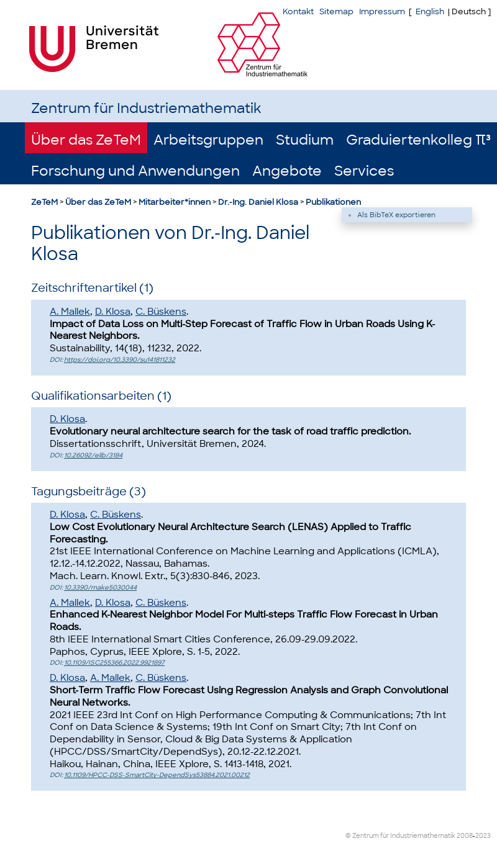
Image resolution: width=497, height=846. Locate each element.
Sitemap (336, 11)
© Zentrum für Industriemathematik (400, 836)
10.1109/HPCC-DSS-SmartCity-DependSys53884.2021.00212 (157, 775)
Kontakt (298, 11)
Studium (305, 140)
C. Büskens (160, 311)
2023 (483, 836)
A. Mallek (70, 311)
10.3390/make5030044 (100, 587)
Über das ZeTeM (86, 140)
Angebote (287, 171)
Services (364, 171)
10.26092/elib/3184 (93, 455)
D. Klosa (112, 311)
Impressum (382, 11)
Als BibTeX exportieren (396, 214)
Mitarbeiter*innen (175, 202)
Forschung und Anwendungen (135, 171)
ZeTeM (44, 202)
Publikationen (333, 202)
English (430, 11)
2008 (465, 836)
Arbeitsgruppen (208, 140)
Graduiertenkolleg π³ (418, 140)
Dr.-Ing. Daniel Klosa (258, 202)
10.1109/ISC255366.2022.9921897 (114, 663)
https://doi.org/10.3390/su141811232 (119, 360)
